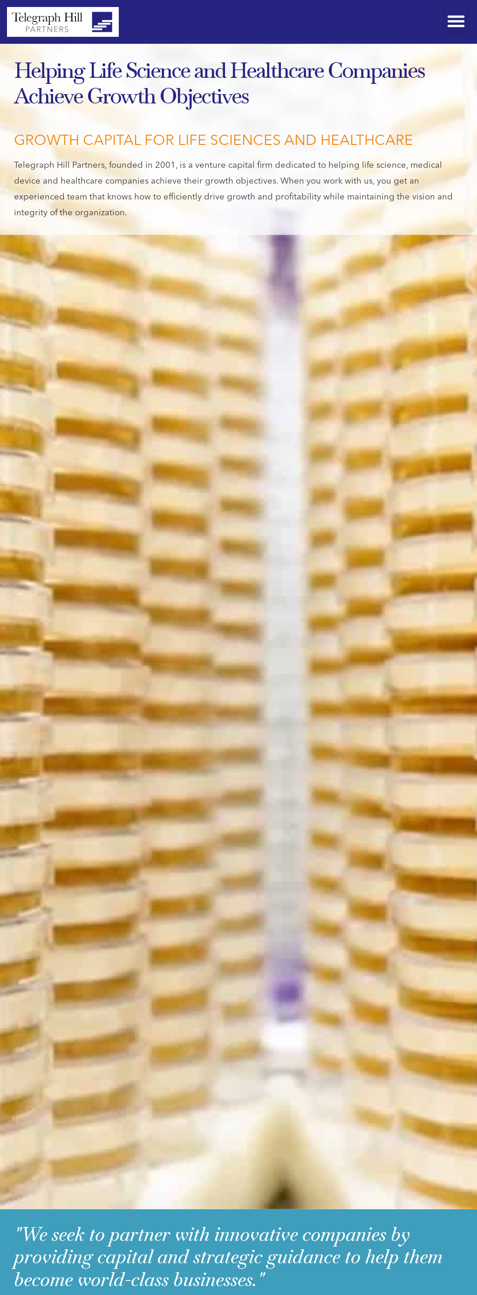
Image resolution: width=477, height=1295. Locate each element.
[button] (456, 21)
